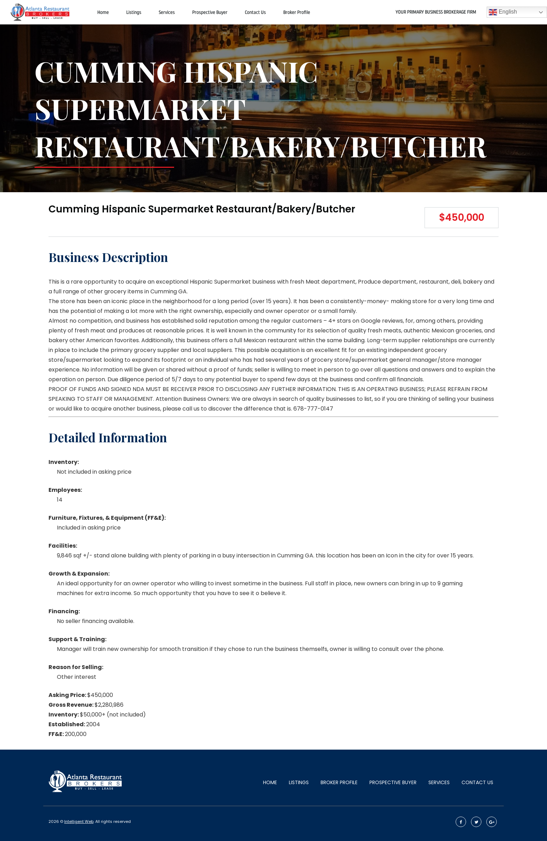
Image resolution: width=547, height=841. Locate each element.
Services (167, 12)
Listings (133, 12)
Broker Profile (296, 12)
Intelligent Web (78, 821)
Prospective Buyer (209, 12)
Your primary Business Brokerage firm (436, 12)
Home (103, 12)
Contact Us (255, 12)
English (503, 12)
